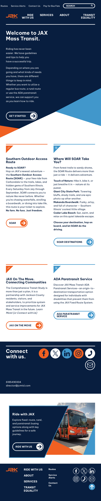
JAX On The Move (26, 325)
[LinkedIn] (67, 353)
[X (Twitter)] (55, 353)
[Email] (90, 365)
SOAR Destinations (75, 241)
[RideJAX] (12, 16)
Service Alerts (18, 6)
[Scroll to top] (92, 487)
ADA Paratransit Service (76, 314)
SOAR (18, 222)
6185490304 (13, 382)
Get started (23, 115)
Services (46, 15)
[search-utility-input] (79, 5)
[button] (92, 5)
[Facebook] (44, 353)
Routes (4, 6)
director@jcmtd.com (18, 385)
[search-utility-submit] (92, 5)
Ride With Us (28, 16)
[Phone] (90, 353)
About (64, 15)
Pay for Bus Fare (51, 6)
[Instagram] (79, 353)
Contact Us (34, 6)
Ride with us (30, 446)
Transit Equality (88, 16)
